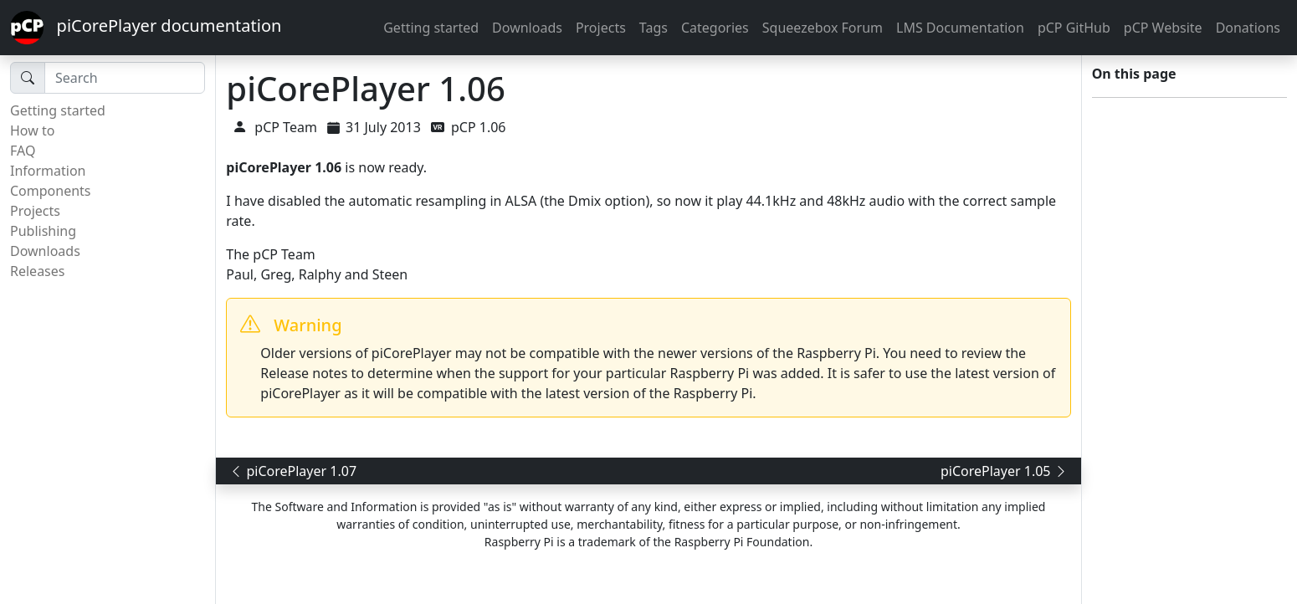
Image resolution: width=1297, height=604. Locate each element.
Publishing (43, 231)
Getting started (431, 27)
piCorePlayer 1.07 (292, 471)
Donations (1248, 27)
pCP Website (1163, 27)
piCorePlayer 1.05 (1004, 471)
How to (32, 130)
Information (48, 170)
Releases (37, 271)
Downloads (527, 27)
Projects (601, 27)
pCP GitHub (1074, 27)
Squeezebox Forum (822, 27)
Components (50, 191)
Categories (715, 27)
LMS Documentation (960, 27)
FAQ (22, 150)
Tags (653, 27)
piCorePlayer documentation (145, 27)
